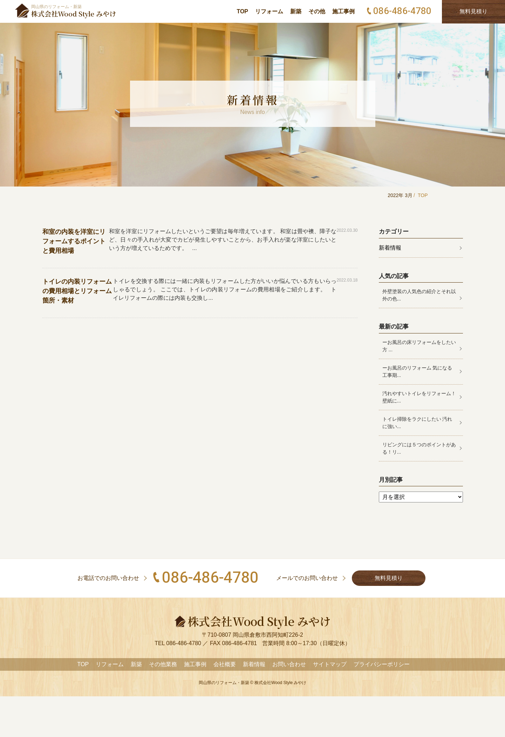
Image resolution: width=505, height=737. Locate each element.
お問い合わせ (289, 664)
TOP (242, 11)
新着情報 (390, 248)
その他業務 (163, 664)
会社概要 (224, 664)
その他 (316, 11)
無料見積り (389, 578)
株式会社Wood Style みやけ (280, 682)
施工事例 (343, 11)
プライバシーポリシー (382, 664)
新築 (295, 11)
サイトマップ (330, 664)
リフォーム (269, 11)
